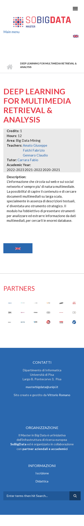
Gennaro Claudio (35, 155)
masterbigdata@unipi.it (42, 387)
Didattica (42, 481)
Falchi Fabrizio (34, 150)
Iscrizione (42, 473)
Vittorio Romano (58, 395)
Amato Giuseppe (35, 145)
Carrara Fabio (27, 160)
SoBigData (18, 444)
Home (9, 67)
